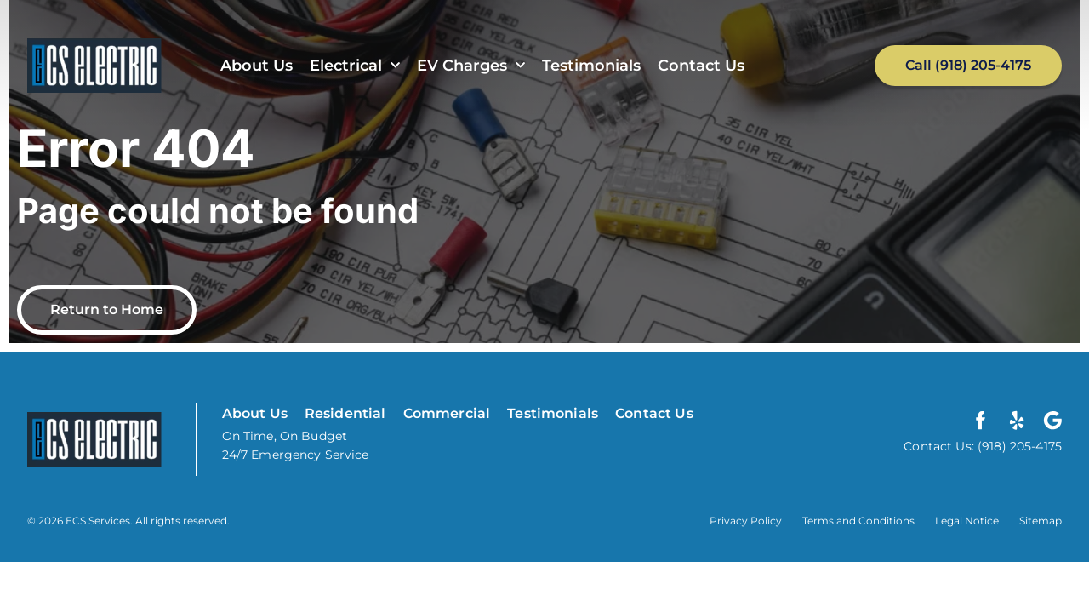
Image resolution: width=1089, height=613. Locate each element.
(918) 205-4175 (1018, 446)
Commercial (447, 413)
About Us (256, 65)
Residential (345, 413)
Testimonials (591, 65)
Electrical (355, 66)
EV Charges (471, 66)
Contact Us (701, 65)
